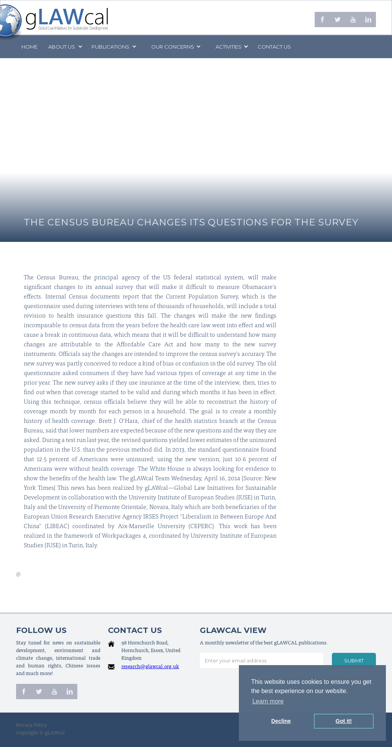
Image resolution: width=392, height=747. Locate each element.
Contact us (274, 47)
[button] (65, 46)
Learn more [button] (268, 701)
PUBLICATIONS (110, 47)
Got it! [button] (344, 721)
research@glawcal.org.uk (150, 667)
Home (29, 47)
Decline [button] (281, 721)
